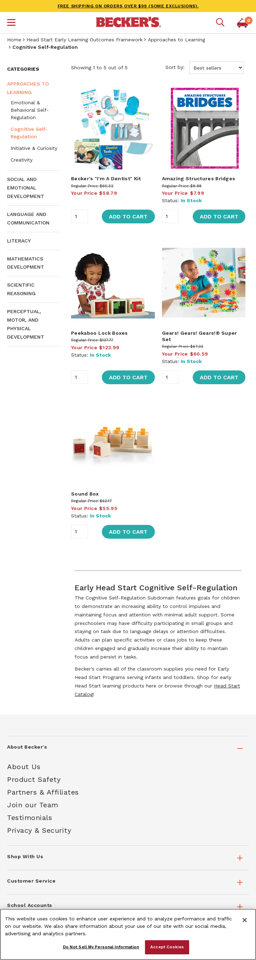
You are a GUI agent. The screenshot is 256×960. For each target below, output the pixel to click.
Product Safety (33, 779)
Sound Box (85, 494)
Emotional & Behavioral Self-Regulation (30, 110)
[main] (158, 383)
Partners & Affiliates (43, 792)
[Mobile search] (220, 22)
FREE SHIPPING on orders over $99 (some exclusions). (128, 6)
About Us (23, 766)
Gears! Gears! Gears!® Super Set (199, 336)
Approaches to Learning (176, 39)
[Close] (244, 920)
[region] (128, 934)
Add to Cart (128, 216)
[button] (11, 23)
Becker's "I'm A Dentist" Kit (106, 178)
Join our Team (32, 805)
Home (14, 39)
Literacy (19, 241)
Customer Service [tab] (31, 881)
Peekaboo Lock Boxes (99, 333)
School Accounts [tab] (29, 905)
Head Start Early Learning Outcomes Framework (84, 39)
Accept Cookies (167, 946)
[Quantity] (79, 216)
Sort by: (204, 68)
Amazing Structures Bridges (198, 178)
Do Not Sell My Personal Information (101, 946)
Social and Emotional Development (25, 187)
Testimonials (29, 817)
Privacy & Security (39, 830)
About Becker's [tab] (27, 747)
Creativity (22, 160)
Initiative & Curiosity (34, 148)
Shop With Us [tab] (25, 856)
